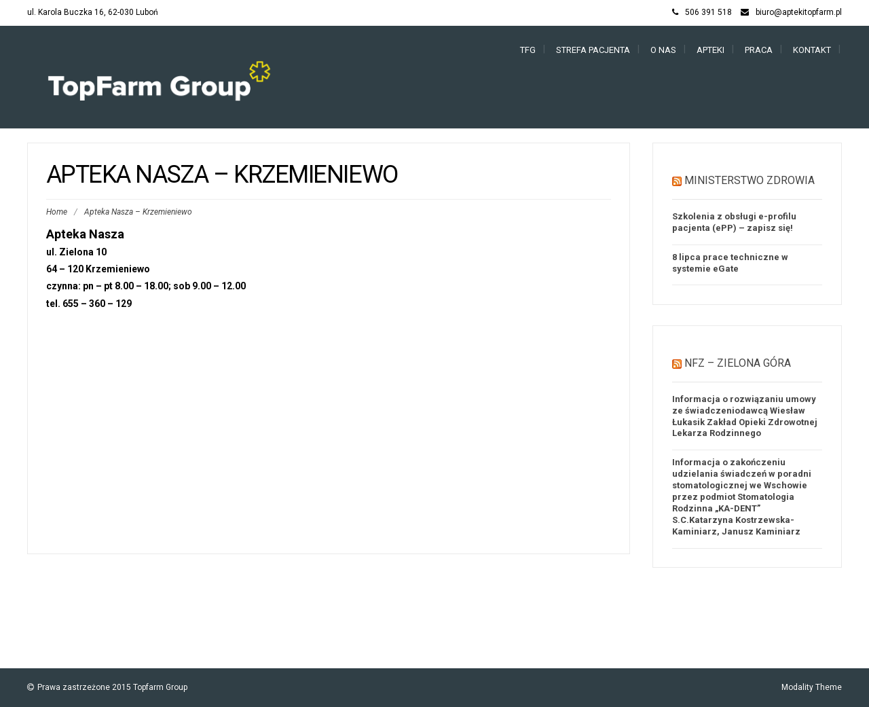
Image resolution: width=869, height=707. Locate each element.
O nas (663, 50)
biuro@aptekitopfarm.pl (799, 12)
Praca (759, 50)
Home (56, 212)
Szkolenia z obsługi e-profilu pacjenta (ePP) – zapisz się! (734, 222)
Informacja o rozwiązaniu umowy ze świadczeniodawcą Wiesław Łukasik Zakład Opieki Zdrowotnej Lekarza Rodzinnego (744, 416)
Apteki (710, 50)
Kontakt (812, 50)
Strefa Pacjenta (593, 50)
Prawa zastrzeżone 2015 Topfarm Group (112, 687)
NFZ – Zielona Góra (737, 363)
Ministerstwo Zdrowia (749, 180)
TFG (528, 50)
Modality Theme (811, 687)
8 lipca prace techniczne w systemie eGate (730, 263)
